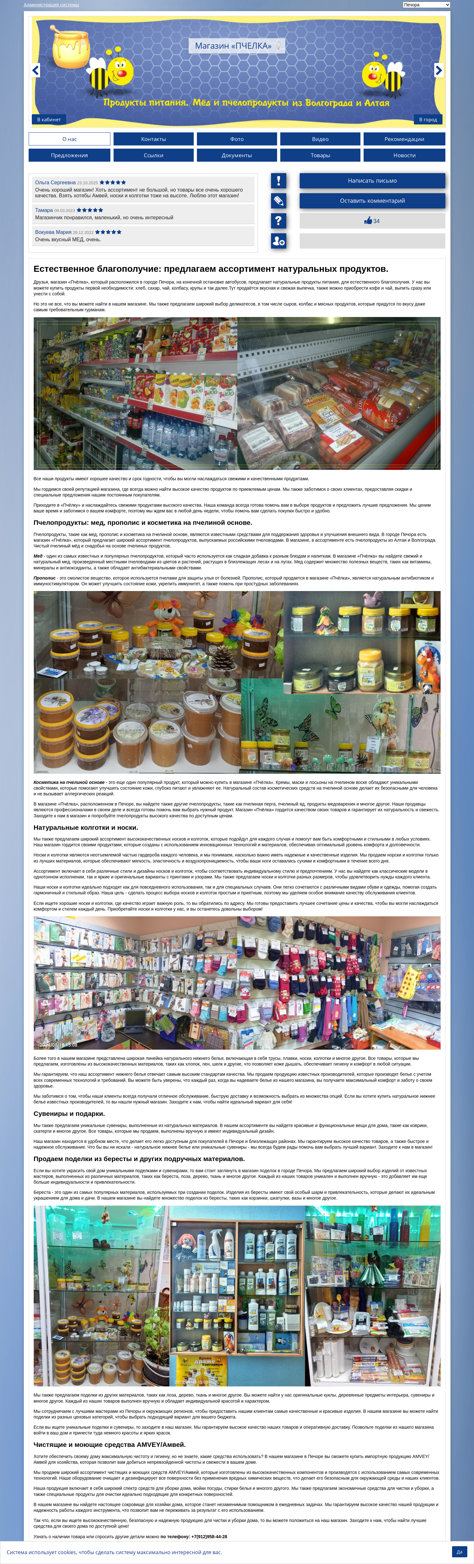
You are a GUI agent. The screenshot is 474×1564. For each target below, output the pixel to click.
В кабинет (49, 119)
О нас (69, 139)
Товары (320, 155)
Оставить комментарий (372, 201)
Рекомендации (404, 139)
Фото (237, 139)
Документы (236, 155)
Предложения (69, 155)
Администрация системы (51, 4)
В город (427, 119)
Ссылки (153, 155)
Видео (320, 139)
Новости (404, 155)
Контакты (154, 139)
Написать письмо (372, 181)
